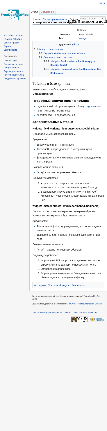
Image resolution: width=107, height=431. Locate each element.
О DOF (67, 312)
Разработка (78, 285)
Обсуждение (47, 11)
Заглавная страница (13, 35)
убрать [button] (75, 44)
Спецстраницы (11, 67)
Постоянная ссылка (13, 75)
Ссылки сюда (10, 60)
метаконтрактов (43, 93)
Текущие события (12, 39)
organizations (93, 106)
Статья (34, 11)
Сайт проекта (10, 50)
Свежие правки (11, 42)
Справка (7, 46)
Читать (36, 19)
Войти (102, 3)
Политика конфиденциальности (47, 312)
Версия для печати (13, 71)
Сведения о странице (14, 78)
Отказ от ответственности (85, 312)
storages (83, 38)
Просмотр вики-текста (55, 19)
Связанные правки (13, 64)
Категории (40, 285)
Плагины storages (58, 285)
